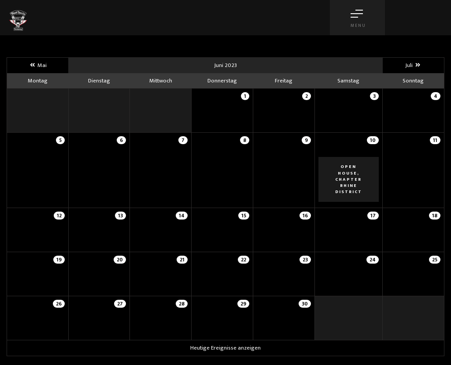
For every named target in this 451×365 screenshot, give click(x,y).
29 (243, 303)
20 (120, 259)
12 (59, 215)
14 (182, 215)
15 (243, 215)
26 (59, 303)
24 (373, 259)
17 (373, 215)
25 (434, 259)
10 (373, 140)
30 (305, 303)
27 (120, 303)
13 (120, 215)
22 (243, 259)
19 (59, 259)
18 (434, 215)
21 (182, 259)
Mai (37, 65)
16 (305, 215)
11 (435, 140)
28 (182, 303)
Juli (413, 65)
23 (305, 259)
